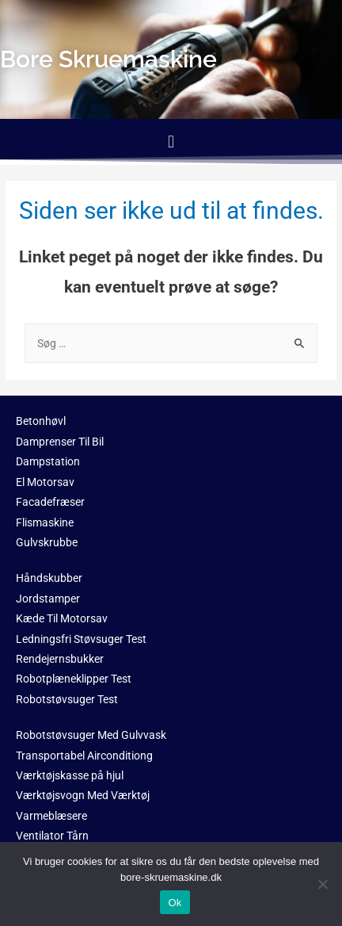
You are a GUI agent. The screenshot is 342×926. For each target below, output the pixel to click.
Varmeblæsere (51, 815)
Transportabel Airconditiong (84, 755)
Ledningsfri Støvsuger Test (81, 639)
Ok (174, 903)
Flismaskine (45, 522)
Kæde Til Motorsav (62, 618)
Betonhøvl (41, 421)
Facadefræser (50, 502)
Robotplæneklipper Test (73, 678)
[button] (171, 141)
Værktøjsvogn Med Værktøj (83, 795)
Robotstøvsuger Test (67, 699)
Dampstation (48, 461)
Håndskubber (49, 578)
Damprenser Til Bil (60, 441)
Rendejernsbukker (60, 658)
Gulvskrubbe (47, 542)
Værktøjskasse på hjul (70, 775)
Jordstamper (48, 598)
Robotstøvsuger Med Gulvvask (91, 735)
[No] (322, 884)
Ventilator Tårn (52, 835)
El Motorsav (45, 482)
